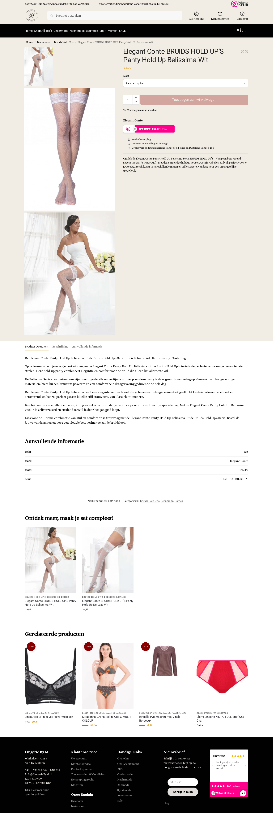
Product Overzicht (37, 345)
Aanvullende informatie (87, 345)
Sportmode (124, 788)
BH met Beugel (34, 711)
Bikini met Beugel (93, 711)
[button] (240, 30)
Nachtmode (179, 711)
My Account (196, 15)
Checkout (242, 15)
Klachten (77, 783)
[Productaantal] (128, 98)
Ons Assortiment (128, 762)
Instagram (77, 804)
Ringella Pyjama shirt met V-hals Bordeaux (159, 717)
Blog (166, 801)
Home (29, 40)
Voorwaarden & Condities (88, 772)
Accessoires (124, 793)
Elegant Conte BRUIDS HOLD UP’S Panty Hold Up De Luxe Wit (107, 601)
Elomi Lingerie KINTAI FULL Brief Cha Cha (220, 717)
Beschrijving (60, 345)
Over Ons (123, 757)
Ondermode (220, 711)
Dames (179, 499)
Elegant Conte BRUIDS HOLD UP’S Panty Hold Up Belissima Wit (50, 601)
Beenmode (43, 40)
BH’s (120, 767)
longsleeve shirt (150, 711)
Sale (120, 799)
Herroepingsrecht (82, 778)
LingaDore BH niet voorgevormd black (49, 715)
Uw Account (79, 757)
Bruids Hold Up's (64, 40)
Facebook (77, 799)
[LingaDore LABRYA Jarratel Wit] (242, 50)
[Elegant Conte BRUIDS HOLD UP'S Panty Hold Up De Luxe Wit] (246, 50)
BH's (47, 711)
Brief (200, 711)
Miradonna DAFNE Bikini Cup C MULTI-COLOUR (106, 717)
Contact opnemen (82, 767)
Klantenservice (220, 15)
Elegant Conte (133, 118)
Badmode (111, 711)
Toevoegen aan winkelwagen (194, 98)
